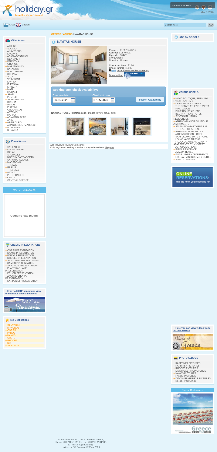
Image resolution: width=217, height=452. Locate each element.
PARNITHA (13, 61)
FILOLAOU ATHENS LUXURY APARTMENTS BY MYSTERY (190, 143)
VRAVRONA (13, 79)
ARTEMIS (12, 112)
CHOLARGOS (14, 109)
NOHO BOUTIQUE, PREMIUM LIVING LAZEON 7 (190, 99)
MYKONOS (13, 327)
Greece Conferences (192, 390)
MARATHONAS (15, 66)
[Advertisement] (108, 167)
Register (109, 147)
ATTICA (11, 172)
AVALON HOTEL (184, 152)
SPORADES (13, 154)
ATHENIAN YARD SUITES (189, 131)
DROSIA (11, 102)
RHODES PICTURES (187, 368)
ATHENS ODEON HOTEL (188, 134)
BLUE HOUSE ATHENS (188, 111)
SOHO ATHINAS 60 (186, 159)
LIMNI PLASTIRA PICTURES (191, 370)
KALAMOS (13, 69)
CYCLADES (13, 147)
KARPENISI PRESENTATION (22, 281)
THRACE (12, 165)
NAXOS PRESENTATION (20, 253)
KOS (9, 343)
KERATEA (12, 130)
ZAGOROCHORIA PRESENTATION (15, 277)
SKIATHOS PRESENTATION (22, 265)
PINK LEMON (183, 108)
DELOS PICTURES (186, 381)
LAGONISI (12, 53)
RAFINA (11, 114)
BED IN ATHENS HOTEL (189, 113)
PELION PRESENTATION (20, 273)
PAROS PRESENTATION (20, 255)
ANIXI (10, 120)
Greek (12, 24)
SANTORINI (13, 325)
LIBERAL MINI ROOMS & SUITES (193, 157)
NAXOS (11, 335)
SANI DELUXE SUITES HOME (192, 136)
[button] (150, 99)
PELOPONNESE (16, 175)
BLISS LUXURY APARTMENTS (192, 154)
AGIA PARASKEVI (16, 117)
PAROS (11, 333)
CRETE (11, 177)
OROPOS (12, 64)
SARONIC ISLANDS (18, 159)
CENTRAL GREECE (18, 180)
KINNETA (12, 86)
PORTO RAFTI (15, 71)
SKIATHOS (13, 345)
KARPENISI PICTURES (188, 363)
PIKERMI (12, 107)
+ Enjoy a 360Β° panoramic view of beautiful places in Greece (23, 292)
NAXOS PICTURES (186, 373)
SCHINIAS (12, 74)
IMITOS (11, 104)
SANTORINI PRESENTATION (23, 260)
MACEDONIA (14, 162)
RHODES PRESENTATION (21, 258)
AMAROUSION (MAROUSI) (21, 125)
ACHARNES (13, 127)
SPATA (11, 94)
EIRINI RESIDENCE (186, 149)
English (26, 24)
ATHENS (12, 46)
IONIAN (11, 152)
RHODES (12, 340)
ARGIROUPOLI (15, 122)
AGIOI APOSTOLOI (17, 56)
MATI (10, 89)
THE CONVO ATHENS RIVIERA (192, 106)
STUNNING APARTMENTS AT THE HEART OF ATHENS (190, 127)
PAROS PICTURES (186, 376)
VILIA (10, 76)
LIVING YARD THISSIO (188, 139)
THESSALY (13, 170)
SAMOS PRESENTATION (20, 263)
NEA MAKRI (13, 58)
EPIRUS (11, 167)
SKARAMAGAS (15, 99)
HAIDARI (12, 92)
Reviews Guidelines (74, 145)
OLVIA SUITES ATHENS (188, 103)
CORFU (11, 330)
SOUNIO (12, 48)
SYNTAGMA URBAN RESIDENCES (185, 117)
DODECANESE (15, 149)
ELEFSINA (13, 84)
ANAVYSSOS (14, 51)
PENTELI (12, 97)
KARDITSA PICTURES (188, 365)
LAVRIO (11, 81)
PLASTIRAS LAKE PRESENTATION (16, 269)
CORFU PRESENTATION (20, 250)
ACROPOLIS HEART (186, 147)
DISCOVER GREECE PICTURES (193, 378)
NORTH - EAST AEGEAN (20, 157)
